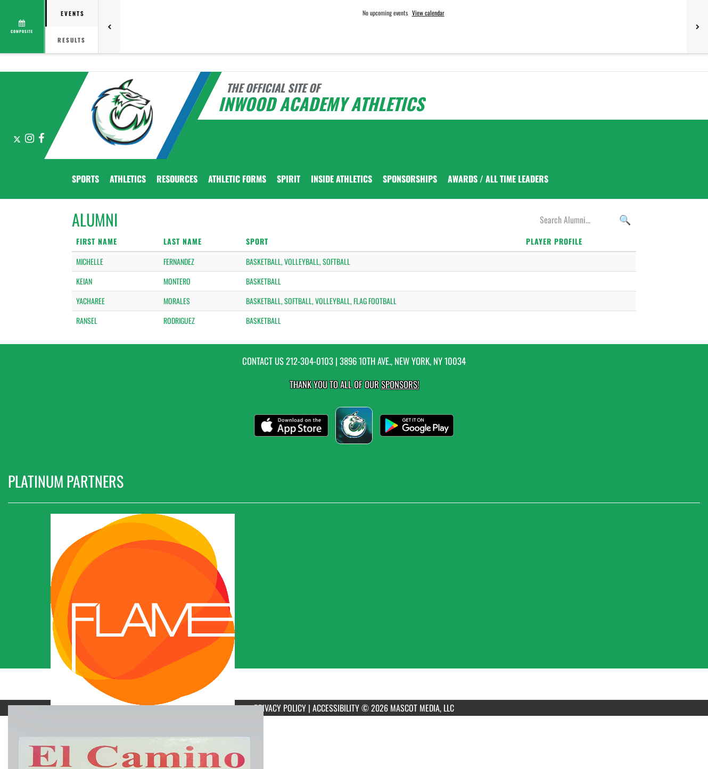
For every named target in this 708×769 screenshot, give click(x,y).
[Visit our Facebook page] (41, 138)
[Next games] (697, 26)
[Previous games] (109, 26)
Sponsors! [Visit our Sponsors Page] (400, 384)
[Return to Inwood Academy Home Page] (123, 114)
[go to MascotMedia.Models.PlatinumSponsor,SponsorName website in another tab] (354, 609)
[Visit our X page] (17, 138)
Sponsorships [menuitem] (410, 178)
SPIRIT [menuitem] (288, 178)
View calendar (428, 13)
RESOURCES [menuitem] (177, 178)
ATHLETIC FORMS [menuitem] (237, 178)
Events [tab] (73, 13)
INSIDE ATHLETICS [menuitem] (341, 178)
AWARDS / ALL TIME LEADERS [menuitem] (498, 178)
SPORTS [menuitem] (85, 178)
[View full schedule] (22, 26)
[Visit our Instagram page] (30, 138)
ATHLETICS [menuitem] (128, 178)
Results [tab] (71, 40)
